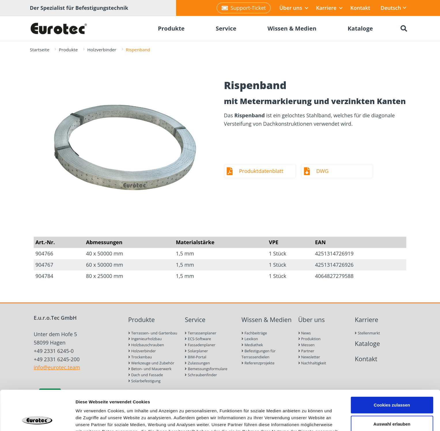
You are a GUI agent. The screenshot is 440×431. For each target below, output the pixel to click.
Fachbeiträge (254, 333)
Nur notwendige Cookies (392, 405)
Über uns (293, 7)
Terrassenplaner (200, 333)
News (304, 333)
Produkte (68, 49)
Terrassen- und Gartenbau (152, 333)
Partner (306, 350)
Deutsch (393, 7)
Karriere (329, 7)
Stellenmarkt (367, 333)
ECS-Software (198, 338)
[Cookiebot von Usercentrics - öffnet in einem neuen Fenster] (37, 419)
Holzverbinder (101, 49)
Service (195, 319)
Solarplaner (196, 350)
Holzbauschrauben (146, 344)
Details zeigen (306, 419)
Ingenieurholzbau (145, 338)
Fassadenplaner (200, 344)
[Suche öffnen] (404, 28)
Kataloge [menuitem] (360, 28)
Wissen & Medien (266, 319)
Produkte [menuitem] (171, 28)
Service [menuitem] (226, 28)
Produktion (309, 338)
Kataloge (367, 343)
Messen (306, 344)
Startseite (40, 49)
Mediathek (252, 344)
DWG (322, 170)
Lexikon (249, 338)
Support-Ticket (244, 7)
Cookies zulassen (392, 367)
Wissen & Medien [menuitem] (291, 28)
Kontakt (360, 7)
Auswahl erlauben (391, 386)
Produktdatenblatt (261, 170)
